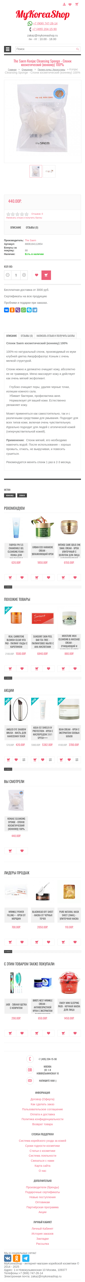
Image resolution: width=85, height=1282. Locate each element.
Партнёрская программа (43, 1207)
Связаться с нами (42, 1160)
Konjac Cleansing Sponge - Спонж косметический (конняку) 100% (16, 824)
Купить (46, 275)
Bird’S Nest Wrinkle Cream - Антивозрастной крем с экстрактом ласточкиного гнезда (42, 1009)
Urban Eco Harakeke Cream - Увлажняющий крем (42, 550)
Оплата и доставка (42, 1114)
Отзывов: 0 (37, 214)
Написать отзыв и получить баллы (24, 217)
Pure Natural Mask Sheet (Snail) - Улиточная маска (69, 915)
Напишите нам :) (47, 1080)
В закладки (36, 275)
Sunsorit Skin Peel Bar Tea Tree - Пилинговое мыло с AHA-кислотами (42, 642)
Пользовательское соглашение (42, 1109)
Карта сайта (42, 1165)
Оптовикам (42, 1202)
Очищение (27, 69)
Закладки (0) (70, 3)
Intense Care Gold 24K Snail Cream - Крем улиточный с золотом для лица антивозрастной (69, 551)
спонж (22, 495)
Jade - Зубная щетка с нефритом (16, 1006)
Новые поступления (42, 1197)
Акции (42, 1212)
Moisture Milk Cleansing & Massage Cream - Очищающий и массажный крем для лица (69, 642)
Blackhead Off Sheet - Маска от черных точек (43, 915)
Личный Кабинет (42, 1228)
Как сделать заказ (42, 1104)
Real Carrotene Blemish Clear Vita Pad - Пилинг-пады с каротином (16, 642)
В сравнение (24, 759)
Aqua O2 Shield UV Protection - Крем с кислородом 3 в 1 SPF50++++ (43, 733)
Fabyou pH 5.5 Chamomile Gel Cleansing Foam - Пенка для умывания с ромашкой (16, 553)
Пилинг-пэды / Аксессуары (51, 69)
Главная (12, 69)
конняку (10, 495)
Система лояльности (42, 1155)
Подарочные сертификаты (42, 1192)
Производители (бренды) (42, 1187)
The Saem (30, 240)
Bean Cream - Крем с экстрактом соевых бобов (69, 733)
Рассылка (42, 1243)
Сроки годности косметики (42, 1145)
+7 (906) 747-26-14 (45, 23)
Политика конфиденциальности (43, 1119)
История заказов (42, 1233)
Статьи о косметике (42, 1150)
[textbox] (48, 49)
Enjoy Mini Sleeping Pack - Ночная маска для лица (69, 1006)
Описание (15, 227)
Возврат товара (42, 1124)
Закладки (42, 1238)
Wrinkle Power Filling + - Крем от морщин (16, 915)
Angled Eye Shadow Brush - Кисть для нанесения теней (16, 733)
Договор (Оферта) (42, 1099)
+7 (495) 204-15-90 (44, 29)
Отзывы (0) (32, 227)
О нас (42, 1170)
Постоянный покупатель (64, 3)
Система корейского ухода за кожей (42, 1140)
